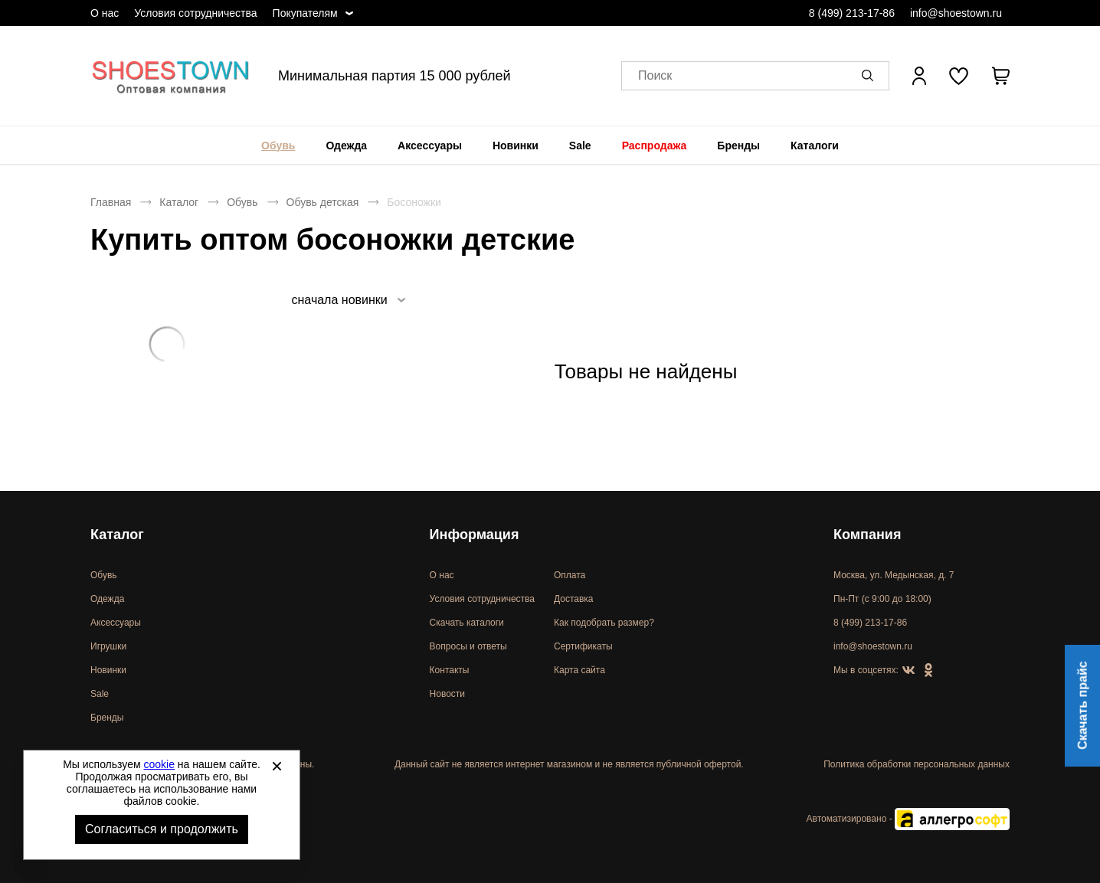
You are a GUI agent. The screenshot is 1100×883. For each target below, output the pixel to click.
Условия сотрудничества (195, 13)
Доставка (574, 599)
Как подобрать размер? (604, 622)
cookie (159, 764)
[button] (870, 75)
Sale (580, 145)
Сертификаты (583, 646)
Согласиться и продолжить (161, 829)
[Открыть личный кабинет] (919, 76)
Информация (474, 534)
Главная (110, 202)
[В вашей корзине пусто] (1000, 76)
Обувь (278, 145)
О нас (104, 13)
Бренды (738, 145)
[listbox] (348, 300)
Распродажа (654, 145)
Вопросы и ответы (468, 646)
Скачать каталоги (467, 622)
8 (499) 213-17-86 (852, 13)
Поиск (655, 76)
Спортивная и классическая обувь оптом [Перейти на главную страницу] (170, 76)
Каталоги (815, 145)
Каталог (178, 202)
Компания (867, 534)
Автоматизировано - (908, 818)
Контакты (450, 670)
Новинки (516, 145)
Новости (447, 693)
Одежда (346, 145)
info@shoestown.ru (956, 13)
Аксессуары (430, 145)
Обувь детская (322, 202)
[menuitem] (278, 145)
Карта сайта (579, 670)
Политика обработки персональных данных (916, 764)
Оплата (569, 575)
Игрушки (108, 646)
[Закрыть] (276, 765)
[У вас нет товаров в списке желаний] (958, 76)
